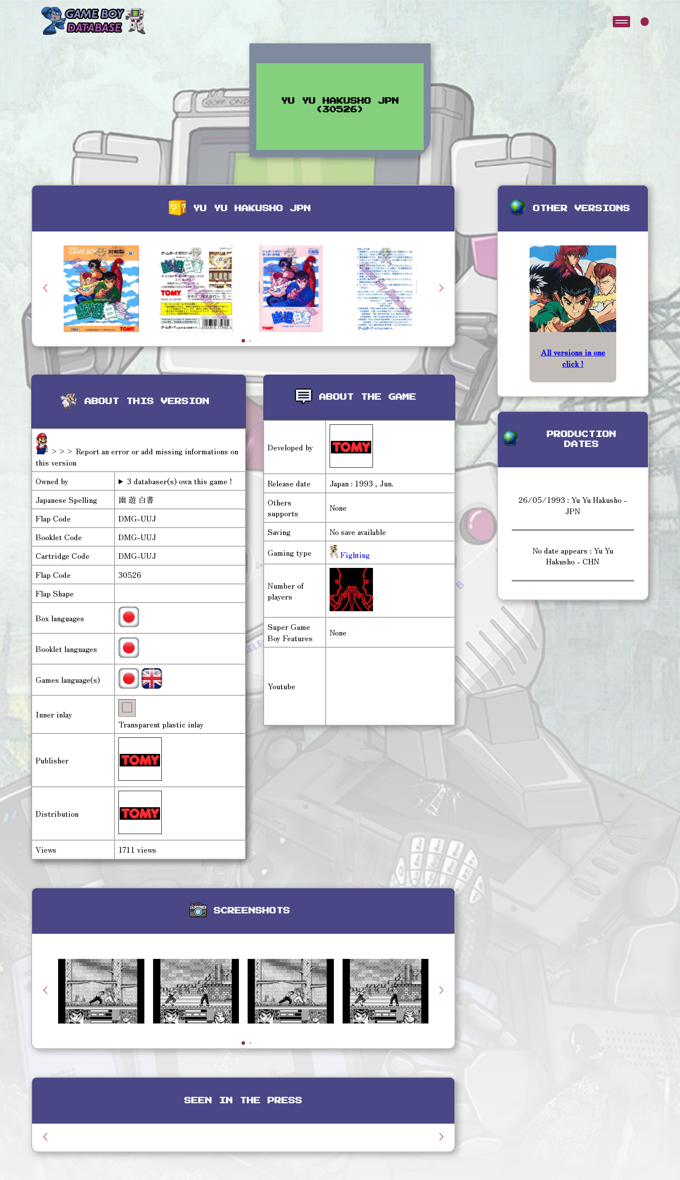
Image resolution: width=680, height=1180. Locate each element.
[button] (441, 288)
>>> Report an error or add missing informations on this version (137, 456)
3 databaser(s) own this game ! (179, 481)
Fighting (354, 554)
